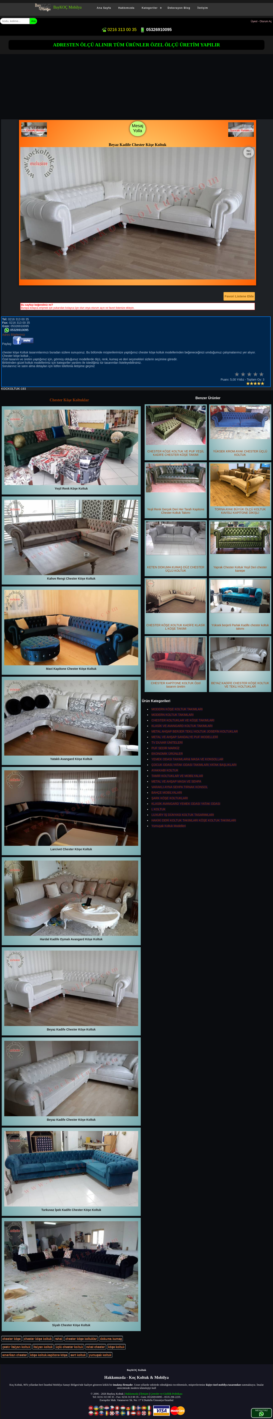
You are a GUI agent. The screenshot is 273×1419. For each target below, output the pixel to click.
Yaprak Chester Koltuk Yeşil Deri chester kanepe (240, 546)
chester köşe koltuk (38, 1338)
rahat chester (95, 1346)
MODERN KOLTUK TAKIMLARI (172, 714)
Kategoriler (149, 7)
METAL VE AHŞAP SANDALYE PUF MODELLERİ (184, 737)
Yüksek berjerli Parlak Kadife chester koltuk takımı (240, 604)
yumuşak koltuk (100, 1355)
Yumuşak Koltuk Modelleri (168, 826)
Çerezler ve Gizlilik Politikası (166, 1393)
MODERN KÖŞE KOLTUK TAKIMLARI (177, 709)
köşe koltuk (116, 1346)
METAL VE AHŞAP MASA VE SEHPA (176, 781)
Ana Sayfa (104, 7)
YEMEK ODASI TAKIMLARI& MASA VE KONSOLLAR (187, 759)
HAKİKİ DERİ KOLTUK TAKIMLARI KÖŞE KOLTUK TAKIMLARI (193, 820)
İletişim (202, 7)
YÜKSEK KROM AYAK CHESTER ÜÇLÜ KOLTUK (240, 431)
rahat (58, 1338)
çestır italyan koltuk (16, 1346)
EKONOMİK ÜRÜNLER (167, 753)
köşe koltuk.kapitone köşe (48, 1355)
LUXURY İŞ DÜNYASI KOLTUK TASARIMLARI (182, 815)
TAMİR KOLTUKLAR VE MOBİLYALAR (177, 776)
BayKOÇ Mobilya (67, 7)
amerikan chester (14, 1355)
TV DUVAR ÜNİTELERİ (167, 742)
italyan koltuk (42, 1346)
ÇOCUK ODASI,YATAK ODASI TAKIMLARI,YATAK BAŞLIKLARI (194, 764)
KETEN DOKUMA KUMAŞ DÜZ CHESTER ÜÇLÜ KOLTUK (176, 546)
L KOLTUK (158, 809)
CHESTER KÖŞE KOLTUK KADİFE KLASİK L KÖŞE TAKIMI (176, 604)
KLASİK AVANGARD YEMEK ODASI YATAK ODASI (185, 803)
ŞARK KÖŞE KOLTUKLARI (169, 798)
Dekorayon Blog (179, 7)
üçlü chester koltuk (69, 1346)
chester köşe (11, 1338)
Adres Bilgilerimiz (13, 334)
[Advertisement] (138, 87)
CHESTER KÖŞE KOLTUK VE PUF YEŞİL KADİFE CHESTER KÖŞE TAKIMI (176, 431)
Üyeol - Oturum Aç (261, 21)
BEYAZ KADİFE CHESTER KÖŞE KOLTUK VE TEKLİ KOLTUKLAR (240, 662)
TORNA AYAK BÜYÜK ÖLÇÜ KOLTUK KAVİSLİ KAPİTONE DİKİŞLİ (240, 489)
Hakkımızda (126, 7)
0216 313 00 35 (119, 29)
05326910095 (156, 29)
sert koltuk (78, 1355)
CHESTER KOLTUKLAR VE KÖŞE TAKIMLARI (182, 720)
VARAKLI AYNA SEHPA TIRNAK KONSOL (179, 787)
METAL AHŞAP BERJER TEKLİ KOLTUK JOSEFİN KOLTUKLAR (194, 731)
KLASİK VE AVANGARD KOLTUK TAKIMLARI (182, 726)
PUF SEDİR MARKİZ (165, 748)
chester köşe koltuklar (81, 1338)
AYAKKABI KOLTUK (164, 770)
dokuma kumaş (111, 1338)
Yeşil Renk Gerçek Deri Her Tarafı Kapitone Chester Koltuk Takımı (176, 489)
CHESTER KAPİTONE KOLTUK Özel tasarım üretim (176, 662)
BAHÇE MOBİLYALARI (166, 792)
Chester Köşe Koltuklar (69, 400)
